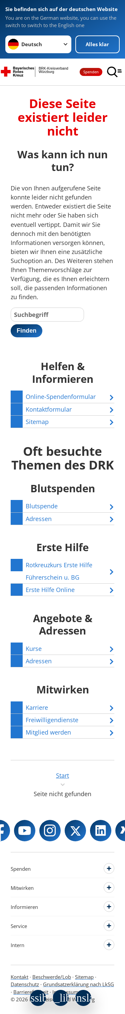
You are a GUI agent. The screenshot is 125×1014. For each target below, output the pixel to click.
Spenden (91, 71)
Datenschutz (25, 984)
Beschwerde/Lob (51, 977)
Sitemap (84, 977)
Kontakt (19, 977)
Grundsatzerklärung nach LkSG (78, 984)
